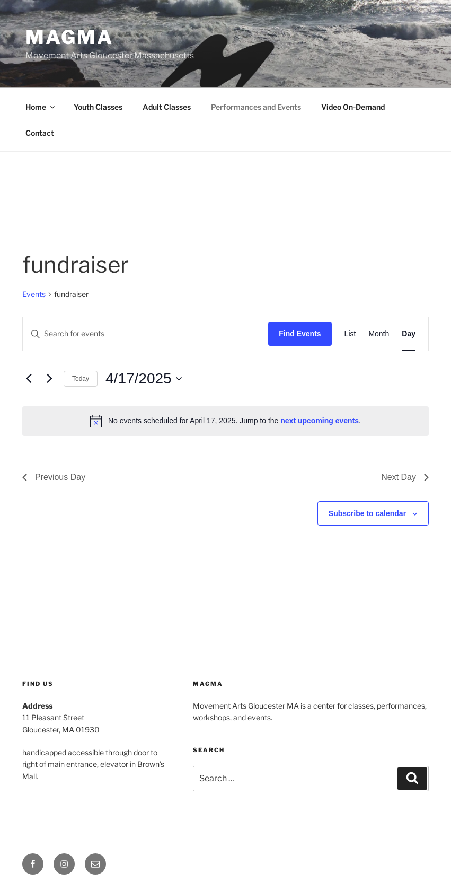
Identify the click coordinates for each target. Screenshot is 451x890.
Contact (39, 132)
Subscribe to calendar (367, 513)
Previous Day (53, 477)
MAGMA (69, 37)
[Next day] (49, 378)
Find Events (300, 333)
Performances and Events (256, 106)
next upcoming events (319, 420)
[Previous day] (28, 378)
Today (80, 378)
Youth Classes (98, 106)
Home (40, 106)
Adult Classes (167, 106)
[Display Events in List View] (350, 334)
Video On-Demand (353, 106)
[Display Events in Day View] (408, 334)
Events (34, 294)
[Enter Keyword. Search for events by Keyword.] (145, 334)
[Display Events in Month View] (378, 334)
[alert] (225, 421)
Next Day (405, 477)
